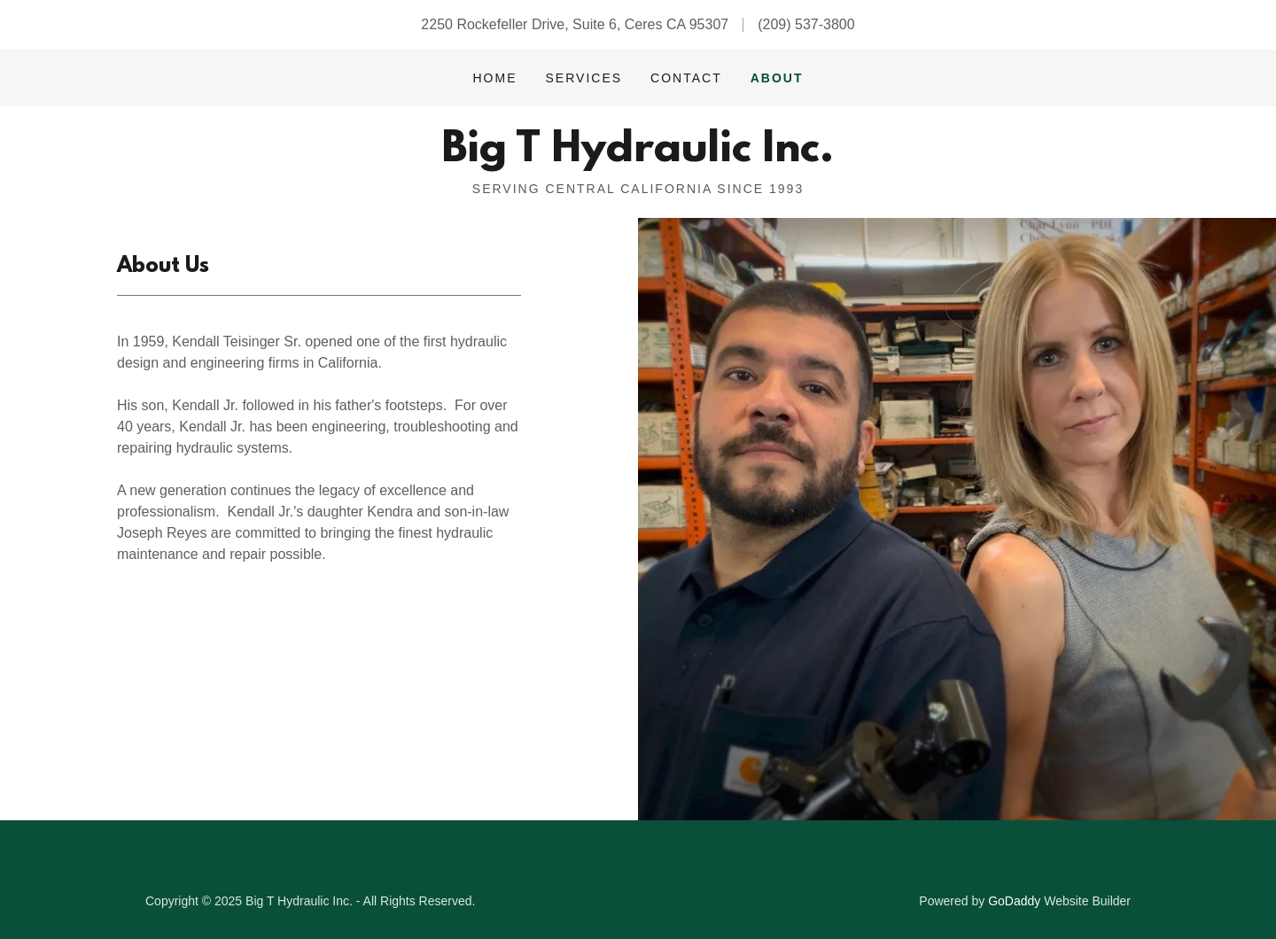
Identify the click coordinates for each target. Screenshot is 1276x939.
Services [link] (584, 78)
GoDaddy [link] (1014, 901)
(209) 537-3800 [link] (806, 24)
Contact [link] (686, 78)
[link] (637, 156)
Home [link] (494, 78)
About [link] (777, 78)
